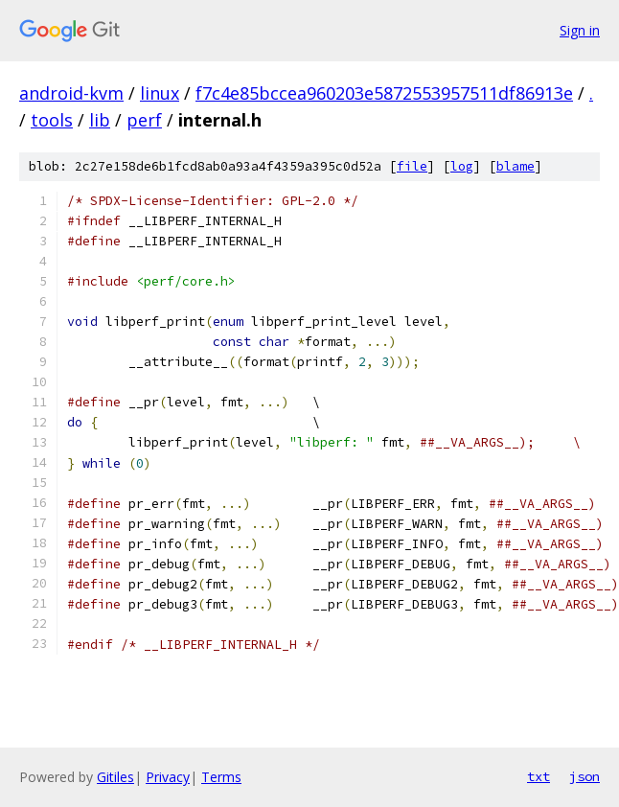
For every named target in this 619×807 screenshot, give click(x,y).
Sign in (580, 30)
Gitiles (115, 777)
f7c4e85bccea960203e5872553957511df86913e (384, 92)
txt (538, 776)
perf (144, 119)
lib (99, 119)
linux (159, 92)
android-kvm (71, 92)
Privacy (168, 777)
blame (515, 166)
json (584, 776)
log (461, 166)
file (412, 166)
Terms (221, 777)
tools (52, 119)
